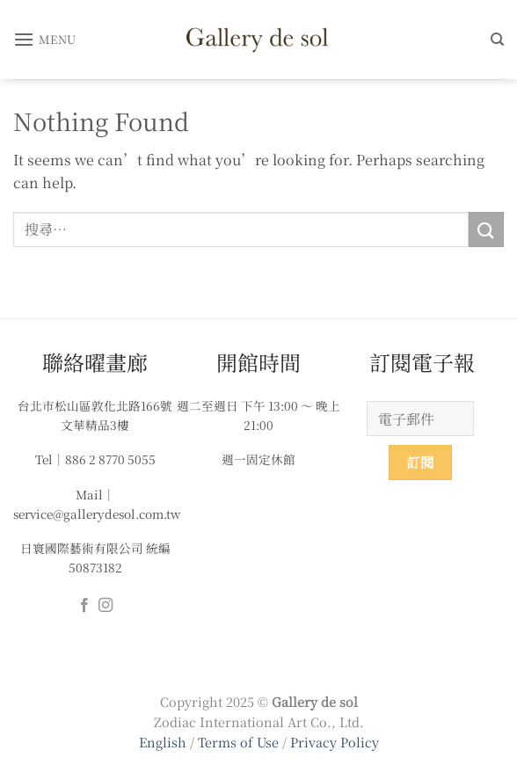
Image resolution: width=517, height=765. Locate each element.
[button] (44, 39)
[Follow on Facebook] (84, 606)
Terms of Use (240, 741)
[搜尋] (497, 39)
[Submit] (486, 229)
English (162, 741)
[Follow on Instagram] (105, 606)
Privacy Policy (334, 741)
